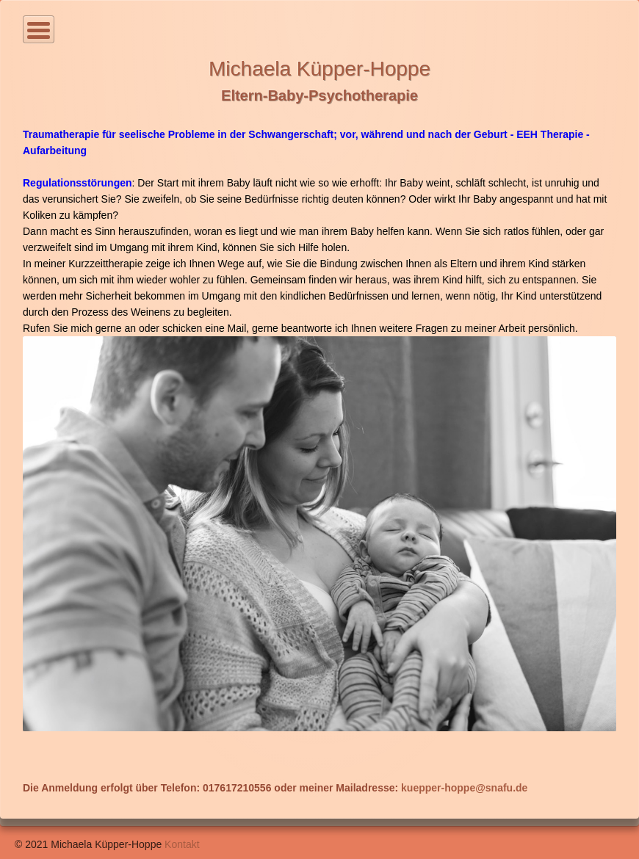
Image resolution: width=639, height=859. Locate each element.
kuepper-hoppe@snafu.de (464, 788)
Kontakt (182, 844)
